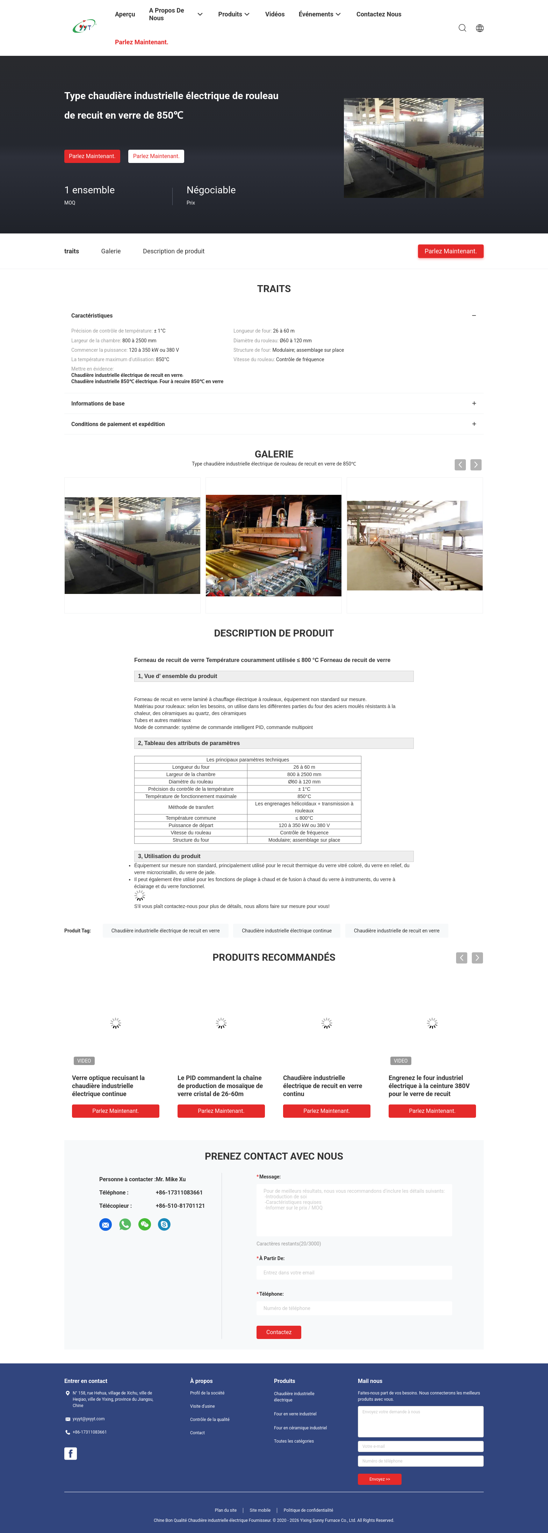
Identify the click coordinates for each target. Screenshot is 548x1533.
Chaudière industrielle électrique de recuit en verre (165, 930)
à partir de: (271, 1258)
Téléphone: (271, 1294)
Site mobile (260, 1510)
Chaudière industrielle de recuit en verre (397, 930)
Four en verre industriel (295, 1414)
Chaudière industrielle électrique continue (287, 930)
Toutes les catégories (294, 1441)
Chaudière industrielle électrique (294, 1396)
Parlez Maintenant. (92, 156)
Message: (270, 1176)
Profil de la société (207, 1393)
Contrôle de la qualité (210, 1419)
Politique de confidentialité (308, 1510)
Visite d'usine (202, 1406)
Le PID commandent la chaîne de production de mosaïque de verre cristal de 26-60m (220, 1085)
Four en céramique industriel (300, 1428)
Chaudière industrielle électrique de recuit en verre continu (322, 1085)
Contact (197, 1432)
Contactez (278, 1332)
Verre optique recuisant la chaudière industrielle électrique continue (108, 1085)
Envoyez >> (379, 1479)
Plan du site (226, 1510)
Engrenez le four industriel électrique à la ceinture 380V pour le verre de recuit (429, 1085)
